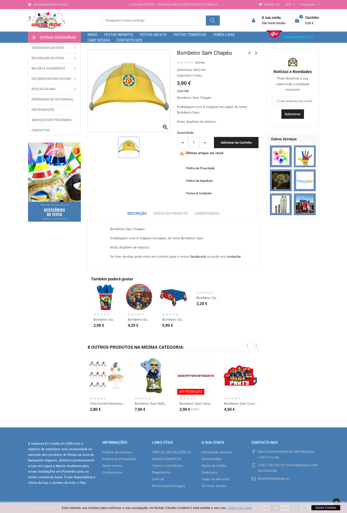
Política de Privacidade (119, 459)
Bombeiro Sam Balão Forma (151, 404)
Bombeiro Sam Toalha (173, 320)
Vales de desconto (216, 479)
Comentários (207, 213)
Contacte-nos (112, 472)
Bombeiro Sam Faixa (194, 404)
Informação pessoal (217, 452)
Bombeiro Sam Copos (104, 320)
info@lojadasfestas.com (47, 4)
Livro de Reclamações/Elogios (168, 482)
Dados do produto (170, 213)
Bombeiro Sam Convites (240, 404)
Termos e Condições (167, 466)
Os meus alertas (214, 486)
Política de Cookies (117, 452)
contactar (233, 257)
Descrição (137, 213)
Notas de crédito (214, 466)
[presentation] (247, 345)
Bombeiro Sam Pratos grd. (139, 320)
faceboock (198, 257)
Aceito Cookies (325, 507)
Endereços (210, 472)
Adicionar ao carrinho (236, 142)
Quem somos (112, 466)
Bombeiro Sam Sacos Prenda (207, 298)
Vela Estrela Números (106, 404)
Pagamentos (161, 472)
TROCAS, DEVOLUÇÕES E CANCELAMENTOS (171, 455)
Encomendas (211, 459)
